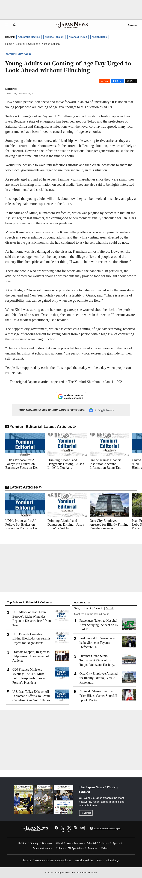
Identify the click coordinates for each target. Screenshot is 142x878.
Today (77, 608)
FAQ (99, 860)
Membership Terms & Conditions (53, 860)
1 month (98, 608)
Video (104, 848)
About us (26, 860)
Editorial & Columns (98, 843)
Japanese (132, 25)
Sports (116, 843)
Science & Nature (42, 848)
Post (106, 81)
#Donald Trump (78, 37)
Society (34, 843)
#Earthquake (99, 37)
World (59, 843)
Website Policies (84, 860)
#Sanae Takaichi (54, 37)
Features (92, 848)
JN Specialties (76, 848)
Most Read (80, 602)
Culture (60, 848)
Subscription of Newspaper (105, 828)
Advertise (112, 860)
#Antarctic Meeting (29, 37)
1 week (87, 608)
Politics (22, 843)
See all (110, 608)
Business (47, 843)
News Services (74, 843)
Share (119, 81)
